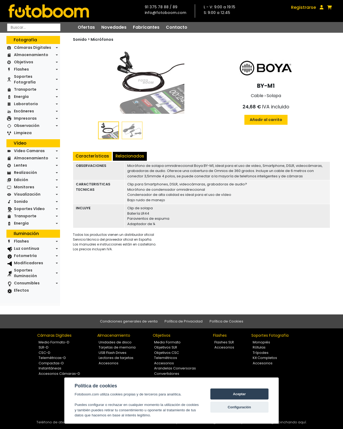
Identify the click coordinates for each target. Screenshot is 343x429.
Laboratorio (26, 104)
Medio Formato (167, 342)
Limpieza (23, 132)
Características (92, 156)
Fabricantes (146, 27)
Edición (21, 179)
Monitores (24, 187)
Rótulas (259, 347)
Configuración (239, 407)
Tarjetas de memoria (117, 347)
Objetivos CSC (166, 352)
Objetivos (23, 62)
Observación (26, 125)
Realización (25, 172)
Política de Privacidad (184, 321)
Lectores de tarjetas (116, 357)
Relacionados (129, 156)
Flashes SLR (224, 342)
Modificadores (28, 263)
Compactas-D (51, 363)
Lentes (20, 165)
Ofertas (86, 27)
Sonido (21, 201)
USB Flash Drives (112, 352)
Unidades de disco (115, 342)
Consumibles (27, 283)
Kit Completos (265, 357)
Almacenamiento (31, 54)
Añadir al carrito (266, 119)
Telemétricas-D (52, 357)
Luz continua (26, 248)
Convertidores (166, 373)
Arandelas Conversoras (175, 368)
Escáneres (24, 111)
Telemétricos (165, 357)
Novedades (113, 27)
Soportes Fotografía (25, 79)
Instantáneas (50, 368)
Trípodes (261, 352)
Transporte (25, 89)
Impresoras (25, 118)
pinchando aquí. (292, 422)
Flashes (21, 69)
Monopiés (261, 342)
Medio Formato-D (54, 342)
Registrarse (303, 7)
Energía (21, 96)
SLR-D (44, 347)
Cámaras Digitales (32, 47)
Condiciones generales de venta (129, 321)
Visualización (27, 194)
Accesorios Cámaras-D (59, 373)
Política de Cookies (226, 321)
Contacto (176, 27)
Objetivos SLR (165, 347)
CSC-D (44, 352)
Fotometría (25, 255)
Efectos (21, 290)
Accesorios (108, 363)
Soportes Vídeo (29, 208)
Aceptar (239, 394)
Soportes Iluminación (25, 272)
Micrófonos (102, 39)
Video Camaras (29, 150)
